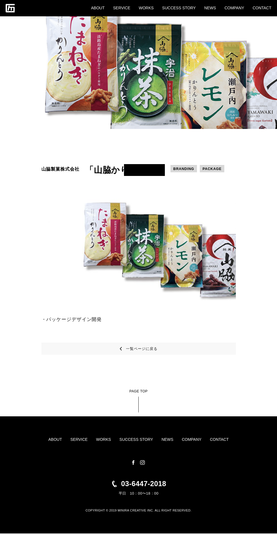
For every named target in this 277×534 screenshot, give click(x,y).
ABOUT (98, 8)
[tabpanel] (138, 247)
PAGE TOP (138, 391)
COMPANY (234, 8)
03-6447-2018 (143, 484)
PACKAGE (213, 169)
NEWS (210, 8)
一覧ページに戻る (141, 353)
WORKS (146, 8)
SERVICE (121, 8)
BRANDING (184, 169)
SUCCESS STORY (179, 8)
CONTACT (261, 8)
